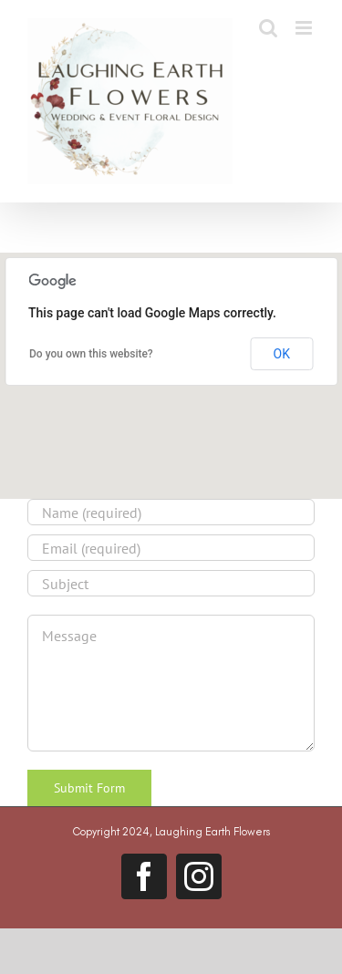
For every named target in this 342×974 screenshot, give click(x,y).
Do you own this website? (91, 353)
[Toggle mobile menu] (305, 27)
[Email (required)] (171, 547)
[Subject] (171, 583)
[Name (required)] (171, 512)
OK (282, 354)
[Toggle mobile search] (268, 27)
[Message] (171, 683)
